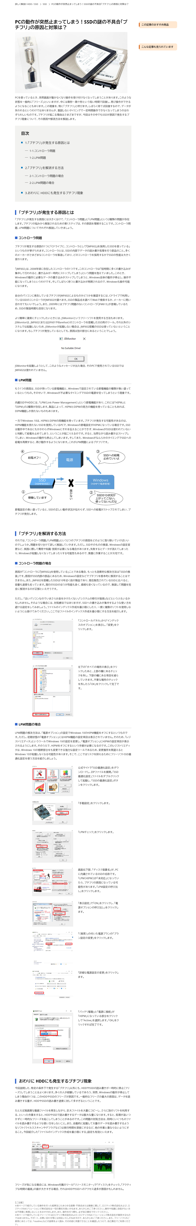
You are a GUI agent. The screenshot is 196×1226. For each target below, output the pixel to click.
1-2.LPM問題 (38, 158)
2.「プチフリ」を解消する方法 (44, 168)
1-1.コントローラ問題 (42, 151)
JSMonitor (67, 318)
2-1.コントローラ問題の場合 (47, 176)
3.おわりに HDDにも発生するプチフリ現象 (54, 193)
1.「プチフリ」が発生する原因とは (47, 143)
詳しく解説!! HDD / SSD (26, 4)
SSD (45, 4)
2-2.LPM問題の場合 (42, 183)
